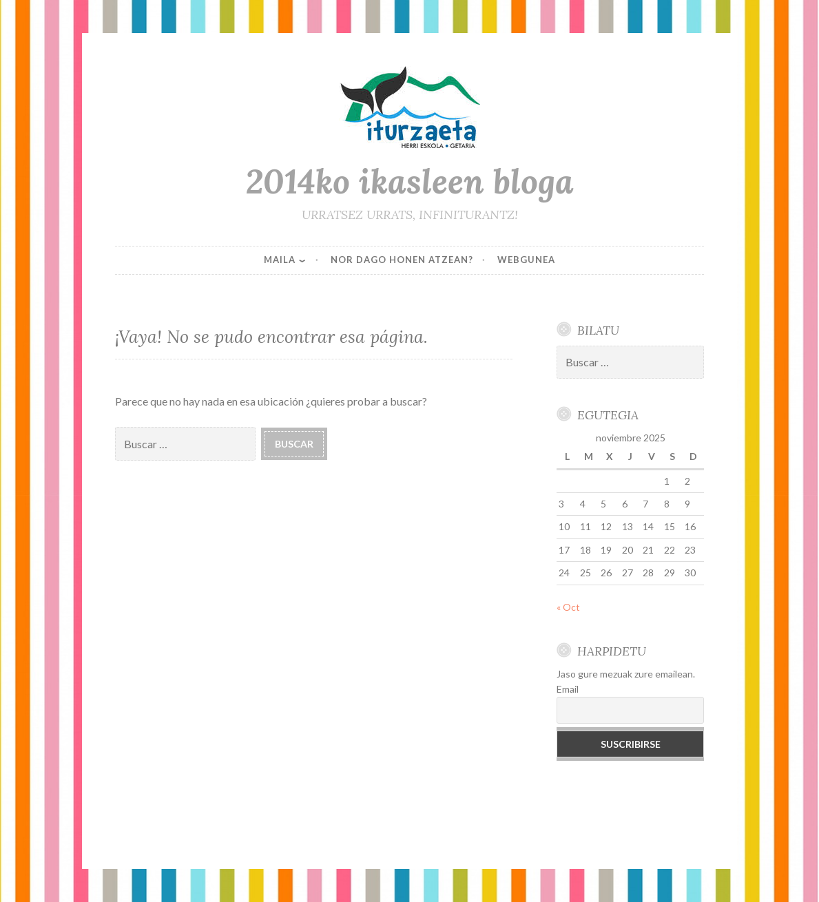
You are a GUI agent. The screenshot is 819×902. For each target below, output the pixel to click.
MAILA (280, 259)
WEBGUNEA (526, 259)
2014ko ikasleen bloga (410, 181)
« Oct (568, 607)
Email (568, 689)
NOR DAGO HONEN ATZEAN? (402, 259)
